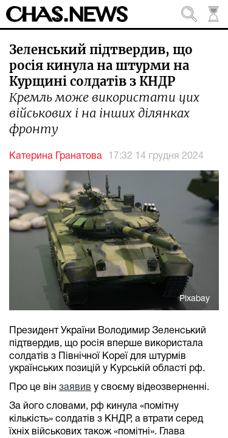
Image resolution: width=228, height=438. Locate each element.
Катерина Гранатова (55, 156)
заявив (75, 387)
